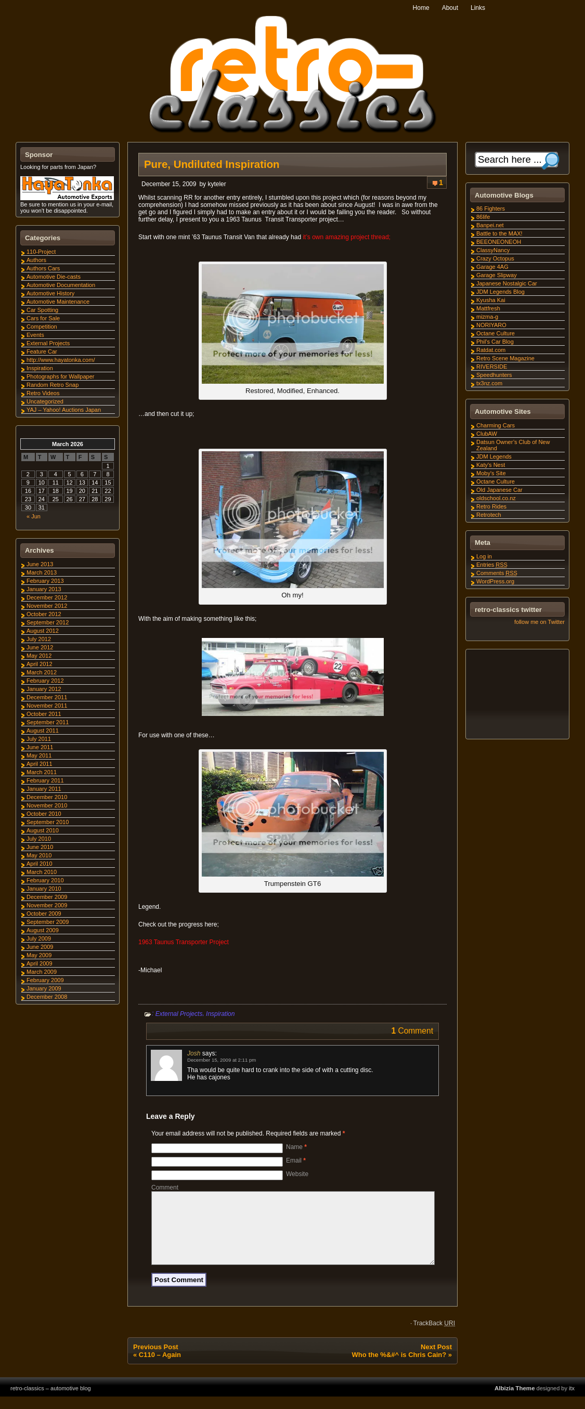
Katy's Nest (490, 465)
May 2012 (39, 656)
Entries (492, 565)
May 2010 (39, 855)
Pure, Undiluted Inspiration (212, 164)
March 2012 (42, 672)
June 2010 (40, 847)
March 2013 (42, 572)
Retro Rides (491, 506)
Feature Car (42, 351)
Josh (193, 1053)
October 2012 (44, 614)
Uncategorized (45, 401)
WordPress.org (495, 581)
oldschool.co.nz (496, 498)
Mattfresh (488, 308)
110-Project (41, 252)
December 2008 (47, 997)
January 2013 (44, 589)
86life (483, 217)
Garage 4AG (492, 267)
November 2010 (47, 805)
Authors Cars (43, 268)
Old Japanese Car (499, 490)
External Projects (179, 1013)
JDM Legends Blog (500, 292)
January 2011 (44, 789)
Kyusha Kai (490, 300)
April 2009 (40, 963)
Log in (484, 556)
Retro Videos (43, 393)
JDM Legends (494, 456)
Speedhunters (494, 375)
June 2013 (40, 564)
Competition (42, 326)
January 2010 (44, 888)
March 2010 (42, 872)
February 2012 (45, 680)
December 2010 (47, 797)
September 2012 (48, 622)
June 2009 (40, 947)
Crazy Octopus (495, 258)
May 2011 (39, 755)
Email (296, 1160)
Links (478, 7)
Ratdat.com (490, 350)
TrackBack (434, 1335)
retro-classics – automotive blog (50, 1401)
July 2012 (39, 639)
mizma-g (487, 317)
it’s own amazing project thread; (347, 237)
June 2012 (40, 647)
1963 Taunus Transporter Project (183, 942)
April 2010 (40, 863)
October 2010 (44, 814)
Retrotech (488, 515)
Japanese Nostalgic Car (506, 283)
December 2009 (47, 897)
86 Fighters (490, 208)
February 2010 (45, 880)
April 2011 (40, 764)
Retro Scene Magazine (505, 358)
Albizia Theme (515, 1401)
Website (297, 1174)
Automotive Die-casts (54, 276)
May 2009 (39, 955)
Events (35, 335)
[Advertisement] (517, 696)
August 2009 (43, 930)
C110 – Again (160, 1367)
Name (296, 1147)
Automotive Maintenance (58, 301)
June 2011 (40, 747)
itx (572, 1401)
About (450, 7)
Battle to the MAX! (499, 233)
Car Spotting (42, 310)
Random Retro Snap (53, 385)
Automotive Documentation (61, 285)
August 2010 (43, 830)
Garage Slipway (496, 275)
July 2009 (39, 938)
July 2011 (39, 739)
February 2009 (45, 980)
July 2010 (39, 839)
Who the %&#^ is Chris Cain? (399, 1367)
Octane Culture (495, 333)
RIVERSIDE (491, 366)
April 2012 (40, 664)
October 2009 (44, 913)
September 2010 (48, 822)
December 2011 (47, 697)
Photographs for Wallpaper (60, 376)
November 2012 (47, 606)
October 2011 (44, 714)
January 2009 (44, 988)
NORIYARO (491, 325)
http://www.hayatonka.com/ (61, 360)
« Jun (34, 516)
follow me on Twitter (539, 622)
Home (421, 7)
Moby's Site (491, 473)
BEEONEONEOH (498, 242)
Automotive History (50, 293)
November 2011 (47, 705)
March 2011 (42, 772)
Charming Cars (495, 425)
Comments (496, 573)
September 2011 (48, 722)
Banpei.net (490, 225)
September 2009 (48, 922)
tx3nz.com (489, 383)
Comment (164, 1187)
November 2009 (47, 905)
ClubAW (486, 433)
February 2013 (45, 581)
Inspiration (220, 1013)
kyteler (216, 184)
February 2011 (45, 780)
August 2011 (43, 730)
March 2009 (42, 972)
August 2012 (43, 631)
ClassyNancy (493, 250)
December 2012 (47, 597)
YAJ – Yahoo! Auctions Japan (64, 410)
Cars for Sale (43, 318)
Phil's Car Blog (495, 341)
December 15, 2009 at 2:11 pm (221, 1060)
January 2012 (44, 689)
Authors (36, 260)
